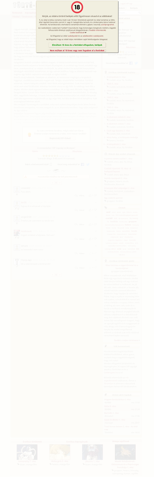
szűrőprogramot (107, 24)
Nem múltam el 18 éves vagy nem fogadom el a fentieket (77, 50)
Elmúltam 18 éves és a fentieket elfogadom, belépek (77, 45)
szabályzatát (73, 36)
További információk (97, 30)
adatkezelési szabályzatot (93, 36)
